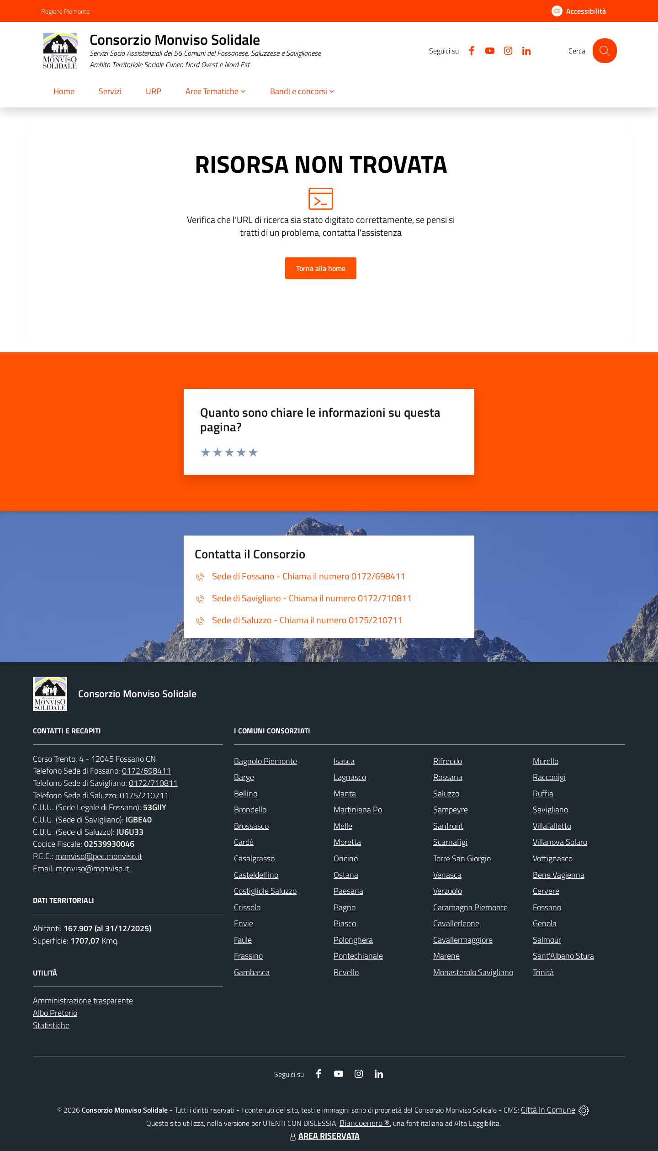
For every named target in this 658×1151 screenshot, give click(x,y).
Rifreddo (447, 761)
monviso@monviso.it (92, 868)
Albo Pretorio (55, 1013)
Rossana (447, 777)
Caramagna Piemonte (470, 907)
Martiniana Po (358, 809)
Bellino (245, 793)
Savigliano (550, 809)
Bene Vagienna (558, 875)
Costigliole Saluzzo (265, 891)
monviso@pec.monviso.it (98, 856)
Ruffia (543, 793)
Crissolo (247, 907)
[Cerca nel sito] (605, 50)
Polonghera (353, 940)
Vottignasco (553, 858)
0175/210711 (144, 795)
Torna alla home (320, 268)
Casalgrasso (254, 858)
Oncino (346, 858)
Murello (545, 761)
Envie (243, 923)
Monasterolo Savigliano (473, 972)
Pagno (345, 907)
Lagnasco (350, 777)
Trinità (543, 972)
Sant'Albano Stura (563, 955)
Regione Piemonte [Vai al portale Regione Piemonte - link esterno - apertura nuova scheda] (65, 11)
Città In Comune (548, 1109)
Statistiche (51, 1025)
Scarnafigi (450, 842)
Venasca (447, 875)
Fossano (547, 907)
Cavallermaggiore (463, 940)
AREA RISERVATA (323, 1136)
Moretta (347, 842)
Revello (346, 972)
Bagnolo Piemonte (265, 761)
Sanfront (448, 826)
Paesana (348, 891)
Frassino (248, 955)
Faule (243, 940)
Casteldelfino (256, 875)
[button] (216, 92)
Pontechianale (358, 955)
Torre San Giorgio (462, 858)
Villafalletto (552, 826)
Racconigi (549, 777)
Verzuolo (447, 891)
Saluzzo (446, 793)
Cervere (546, 891)
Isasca (344, 761)
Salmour (547, 940)
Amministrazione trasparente (83, 1000)
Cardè (244, 842)
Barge (244, 777)
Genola (545, 923)
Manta (345, 793)
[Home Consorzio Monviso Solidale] (181, 51)
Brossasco (251, 826)
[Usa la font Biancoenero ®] (579, 11)
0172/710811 (153, 783)
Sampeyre (450, 809)
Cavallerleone (456, 923)
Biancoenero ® (365, 1123)
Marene (446, 955)
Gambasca (252, 972)
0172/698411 (146, 770)
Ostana (346, 875)
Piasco (345, 923)
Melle (343, 826)
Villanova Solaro (560, 842)
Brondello (250, 809)
